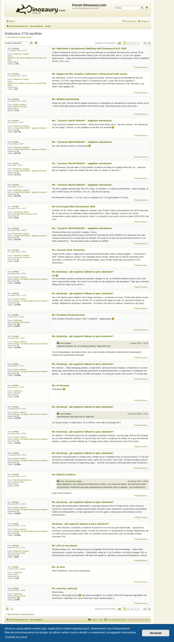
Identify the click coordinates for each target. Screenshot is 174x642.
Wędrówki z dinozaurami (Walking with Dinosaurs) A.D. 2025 (27, 59)
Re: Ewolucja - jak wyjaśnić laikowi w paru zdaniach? (83, 271)
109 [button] (145, 43)
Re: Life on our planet (64, 545)
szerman (15, 48)
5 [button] (138, 43)
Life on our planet (19, 553)
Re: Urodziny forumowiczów (68, 314)
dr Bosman (17, 393)
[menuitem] (143, 21)
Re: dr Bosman (60, 385)
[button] (119, 43)
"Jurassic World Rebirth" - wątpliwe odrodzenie (30, 128)
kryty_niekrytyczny (68, 481)
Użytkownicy (17, 320)
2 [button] (128, 43)
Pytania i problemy (19, 105)
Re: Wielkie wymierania (65, 99)
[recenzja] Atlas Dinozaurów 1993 (25, 214)
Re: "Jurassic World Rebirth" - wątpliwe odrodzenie (82, 120)
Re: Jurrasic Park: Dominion (68, 250)
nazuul (63, 343)
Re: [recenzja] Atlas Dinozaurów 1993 (73, 206)
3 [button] (131, 43)
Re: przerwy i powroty (64, 588)
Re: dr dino (58, 567)
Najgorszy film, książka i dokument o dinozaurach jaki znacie (26, 84)
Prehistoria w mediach (21, 54)
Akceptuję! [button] (156, 633)
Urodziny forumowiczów (21, 322)
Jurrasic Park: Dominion (21, 257)
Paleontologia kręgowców (22, 480)
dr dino (15, 574)
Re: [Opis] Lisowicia (63, 474)
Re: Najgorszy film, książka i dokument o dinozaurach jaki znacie (89, 73)
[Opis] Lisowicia (18, 482)
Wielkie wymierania (20, 107)
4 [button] (134, 43)
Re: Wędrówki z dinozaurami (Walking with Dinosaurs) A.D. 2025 (89, 48)
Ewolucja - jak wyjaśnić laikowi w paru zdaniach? (30, 279)
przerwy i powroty (19, 596)
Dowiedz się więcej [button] (16, 636)
